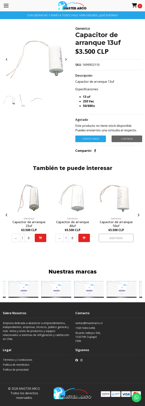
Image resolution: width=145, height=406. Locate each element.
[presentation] (6, 59)
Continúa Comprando (127, 139)
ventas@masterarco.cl (89, 323)
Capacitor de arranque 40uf (72, 224)
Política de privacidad (16, 369)
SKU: (78, 65)
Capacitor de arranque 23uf (29, 224)
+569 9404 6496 (85, 328)
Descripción (83, 75)
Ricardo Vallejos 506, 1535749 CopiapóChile (88, 337)
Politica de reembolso (16, 364)
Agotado (81, 120)
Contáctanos (90, 138)
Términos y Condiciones (17, 360)
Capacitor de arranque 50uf (116, 224)
